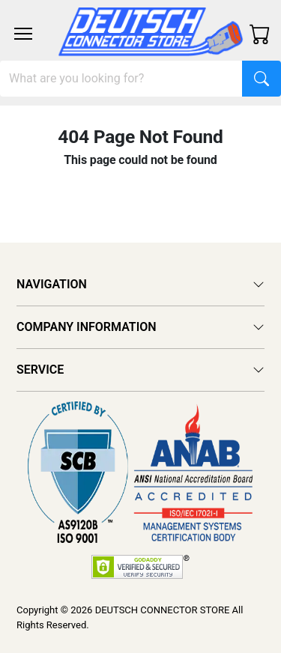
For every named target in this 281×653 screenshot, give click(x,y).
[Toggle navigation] (23, 34)
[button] (23, 34)
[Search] (121, 79)
